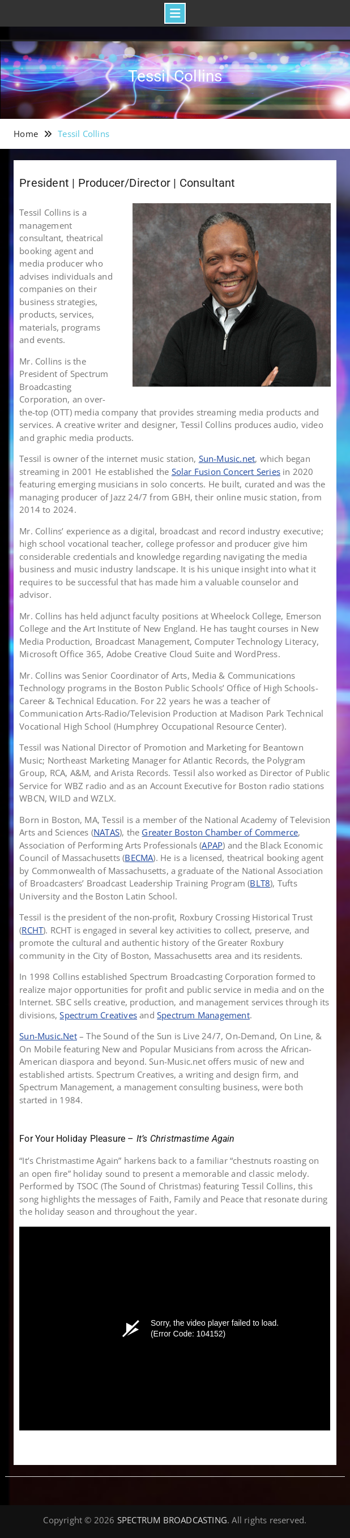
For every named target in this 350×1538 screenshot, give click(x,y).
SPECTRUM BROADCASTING (172, 1520)
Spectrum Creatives (98, 1015)
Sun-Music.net (227, 458)
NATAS (106, 832)
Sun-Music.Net (48, 1036)
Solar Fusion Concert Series (226, 471)
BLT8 (260, 883)
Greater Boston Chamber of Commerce (220, 832)
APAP (212, 845)
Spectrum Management (203, 1015)
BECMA (139, 857)
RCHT (32, 930)
